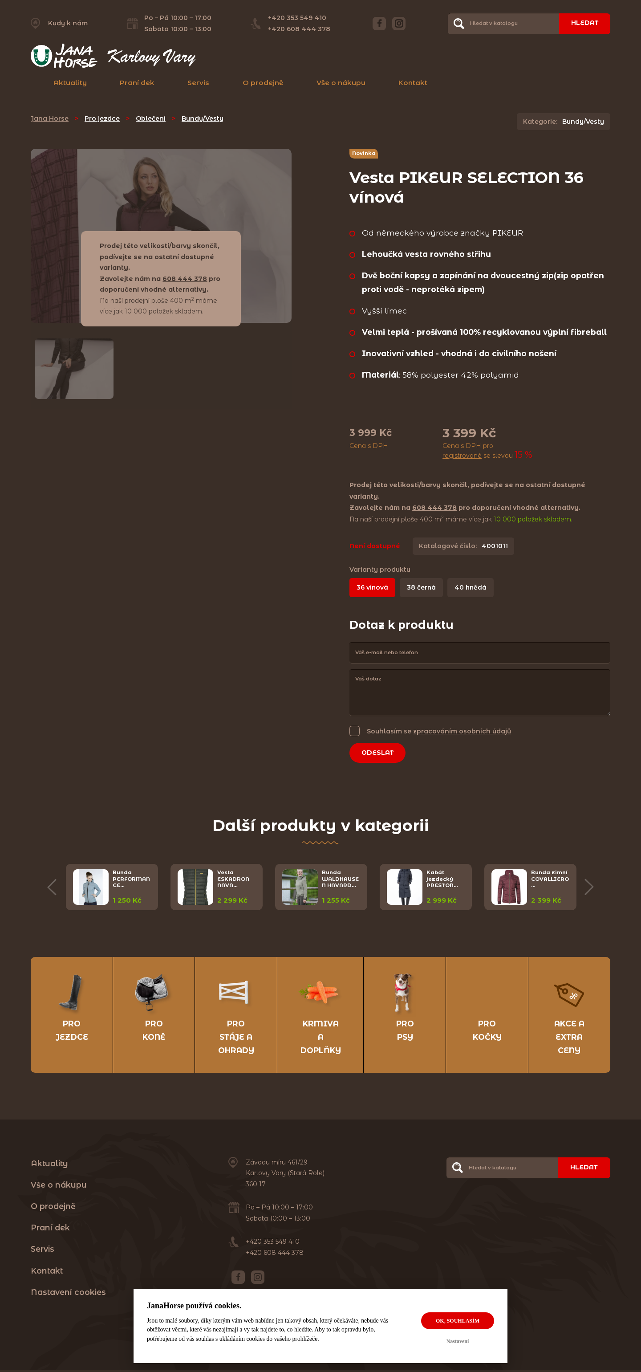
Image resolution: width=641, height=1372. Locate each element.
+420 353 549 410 (297, 18)
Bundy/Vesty (202, 118)
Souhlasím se (439, 731)
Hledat (584, 23)
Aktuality (70, 82)
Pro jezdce (102, 118)
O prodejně (263, 82)
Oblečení (151, 118)
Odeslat (378, 753)
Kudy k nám (68, 23)
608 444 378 (184, 279)
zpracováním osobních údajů (462, 731)
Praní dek (137, 82)
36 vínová (373, 587)
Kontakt (412, 82)
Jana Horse (50, 118)
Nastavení (457, 1341)
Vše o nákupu (340, 82)
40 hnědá (472, 587)
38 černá (422, 587)
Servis (198, 82)
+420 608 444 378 (299, 29)
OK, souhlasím (457, 1321)
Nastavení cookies (68, 1293)
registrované (462, 456)
